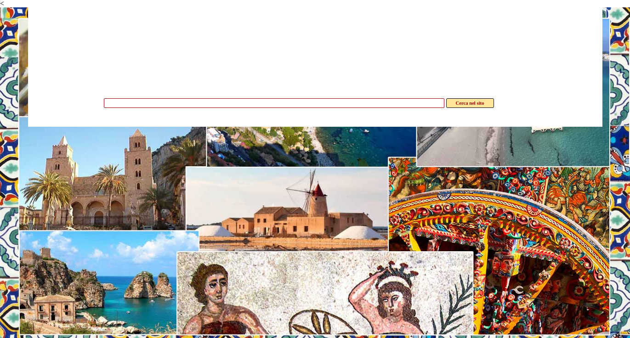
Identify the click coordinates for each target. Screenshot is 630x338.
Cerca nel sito (470, 103)
